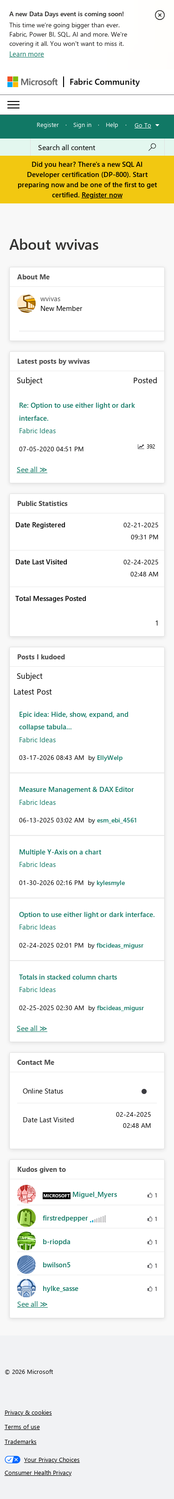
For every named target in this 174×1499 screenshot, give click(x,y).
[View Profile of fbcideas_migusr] (120, 945)
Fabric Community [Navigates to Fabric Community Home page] (105, 81)
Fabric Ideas (37, 430)
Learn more (26, 53)
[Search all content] (97, 147)
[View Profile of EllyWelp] (109, 757)
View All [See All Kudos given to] (32, 1304)
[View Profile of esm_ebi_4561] (117, 820)
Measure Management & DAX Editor (76, 789)
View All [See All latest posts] (32, 469)
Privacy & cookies (28, 1412)
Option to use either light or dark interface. (87, 914)
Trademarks (21, 1441)
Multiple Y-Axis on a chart (60, 851)
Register (48, 124)
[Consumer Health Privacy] (87, 1472)
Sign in (82, 124)
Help (112, 124)
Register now (102, 194)
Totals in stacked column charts (68, 976)
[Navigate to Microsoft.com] (32, 81)
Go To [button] (143, 125)
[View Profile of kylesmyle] (111, 882)
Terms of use (22, 1426)
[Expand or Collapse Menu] (13, 104)
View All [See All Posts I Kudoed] (32, 1028)
